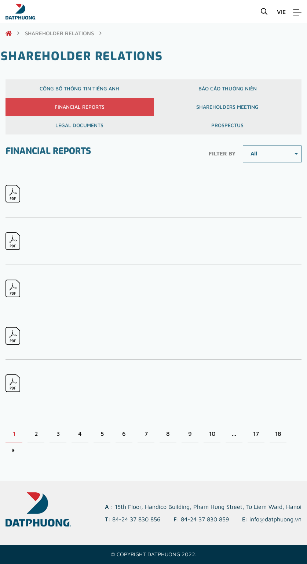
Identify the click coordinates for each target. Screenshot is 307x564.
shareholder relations (59, 33)
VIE (281, 11)
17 (256, 433)
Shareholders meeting (227, 109)
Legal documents (79, 127)
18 (278, 433)
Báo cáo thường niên (227, 90)
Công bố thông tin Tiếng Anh (79, 90)
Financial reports (80, 109)
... (234, 433)
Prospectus (227, 127)
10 (212, 433)
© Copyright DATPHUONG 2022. (154, 554)
